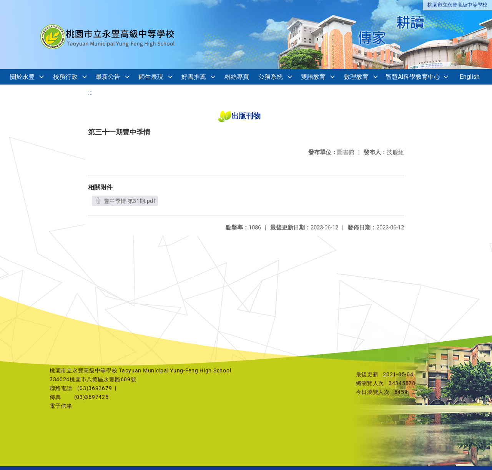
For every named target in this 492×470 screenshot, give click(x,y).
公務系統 (270, 76)
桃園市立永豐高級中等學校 (457, 5)
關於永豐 (22, 76)
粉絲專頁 (236, 76)
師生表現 (151, 76)
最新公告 (108, 76)
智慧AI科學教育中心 (413, 76)
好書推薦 (193, 76)
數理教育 (356, 76)
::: (90, 92)
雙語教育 (313, 76)
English (470, 76)
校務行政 (65, 76)
